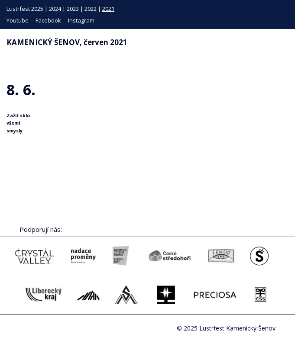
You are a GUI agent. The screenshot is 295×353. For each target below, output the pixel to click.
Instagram (81, 20)
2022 (90, 9)
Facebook (48, 20)
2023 (73, 9)
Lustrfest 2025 (24, 9)
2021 (108, 9)
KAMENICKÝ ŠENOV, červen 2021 (66, 42)
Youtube (17, 20)
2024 (55, 9)
